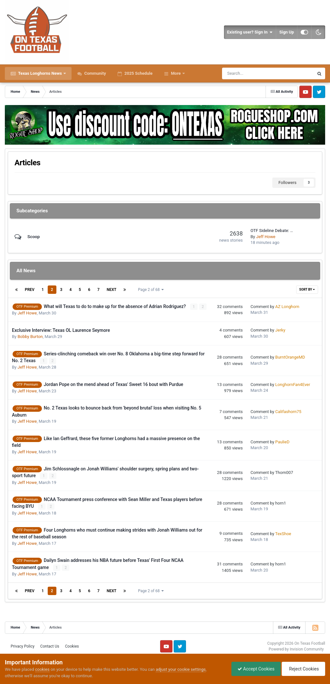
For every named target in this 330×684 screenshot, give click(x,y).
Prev (29, 289)
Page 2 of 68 (151, 289)
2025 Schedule (137, 73)
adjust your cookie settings (181, 669)
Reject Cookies (302, 668)
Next (111, 289)
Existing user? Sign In (250, 32)
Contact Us (49, 646)
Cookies (72, 646)
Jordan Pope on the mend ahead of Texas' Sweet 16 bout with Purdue (113, 384)
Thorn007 (284, 472)
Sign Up (286, 32)
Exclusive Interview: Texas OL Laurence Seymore (61, 330)
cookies (42, 669)
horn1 (280, 502)
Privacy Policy (22, 646)
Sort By (307, 289)
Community (94, 73)
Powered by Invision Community (296, 648)
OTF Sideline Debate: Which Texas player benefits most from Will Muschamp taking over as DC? (272, 230)
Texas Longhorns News (40, 73)
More (176, 73)
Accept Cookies (254, 668)
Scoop (33, 236)
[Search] (250, 73)
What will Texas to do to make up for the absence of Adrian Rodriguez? (115, 306)
